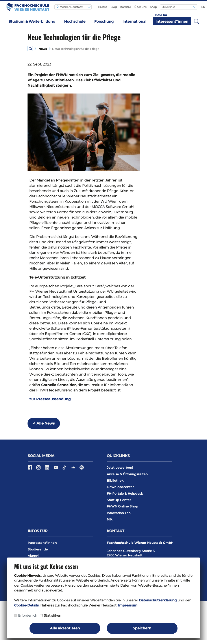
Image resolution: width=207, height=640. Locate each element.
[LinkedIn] (47, 469)
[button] (196, 21)
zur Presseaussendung (50, 399)
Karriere (125, 7)
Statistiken (52, 615)
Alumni (33, 556)
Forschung (104, 21)
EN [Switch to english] (203, 7)
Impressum (127, 605)
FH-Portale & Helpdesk (125, 493)
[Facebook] (30, 469)
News (42, 49)
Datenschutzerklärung (158, 600)
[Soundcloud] (73, 469)
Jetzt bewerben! (120, 467)
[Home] (30, 48)
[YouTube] (56, 469)
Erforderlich (27, 615)
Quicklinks (169, 7)
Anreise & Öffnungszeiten (127, 474)
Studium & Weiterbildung (32, 21)
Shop (153, 7)
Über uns (140, 7)
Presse (102, 7)
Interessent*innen (171, 21)
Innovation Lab (119, 513)
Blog (114, 7)
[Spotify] (81, 469)
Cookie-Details (26, 605)
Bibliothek (115, 480)
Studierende (38, 549)
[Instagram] (38, 469)
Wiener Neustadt (69, 7)
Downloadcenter (120, 487)
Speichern (142, 628)
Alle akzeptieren (65, 628)
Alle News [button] (44, 423)
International (134, 21)
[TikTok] (64, 469)
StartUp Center (119, 500)
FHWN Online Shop (122, 506)
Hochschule (74, 21)
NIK (109, 519)
